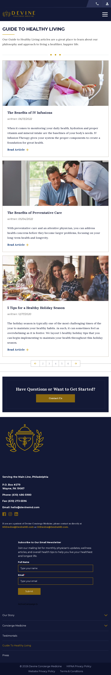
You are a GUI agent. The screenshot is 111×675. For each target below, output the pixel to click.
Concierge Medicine (14, 625)
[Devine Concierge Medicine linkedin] (16, 514)
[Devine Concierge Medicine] (18, 14)
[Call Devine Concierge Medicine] (93, 4)
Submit (29, 591)
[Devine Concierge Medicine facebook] (4, 514)
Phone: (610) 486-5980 (16, 494)
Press (5, 655)
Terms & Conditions (71, 671)
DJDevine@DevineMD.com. (52, 527)
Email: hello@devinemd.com (21, 507)
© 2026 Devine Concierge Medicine (41, 666)
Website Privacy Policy (41, 671)
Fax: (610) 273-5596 (14, 501)
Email (21, 575)
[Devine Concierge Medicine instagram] (10, 514)
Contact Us (55, 398)
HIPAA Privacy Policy (79, 666)
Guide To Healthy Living (16, 645)
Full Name (23, 562)
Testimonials (9, 635)
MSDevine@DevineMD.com (18, 527)
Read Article (18, 150)
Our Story (8, 615)
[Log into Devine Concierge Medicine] (106, 4)
